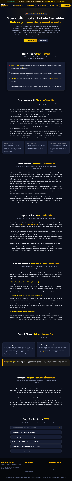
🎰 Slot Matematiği (17, 5)
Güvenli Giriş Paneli (28, 464)
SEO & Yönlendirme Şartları (54, 466)
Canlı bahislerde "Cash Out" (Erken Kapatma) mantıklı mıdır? (36, 441)
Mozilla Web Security (53, 464)
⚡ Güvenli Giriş (65, 5)
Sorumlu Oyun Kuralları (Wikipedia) (55, 469)
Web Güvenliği (45, 351)
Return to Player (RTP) (36, 112)
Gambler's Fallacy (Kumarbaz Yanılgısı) (29, 224)
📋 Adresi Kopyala (61, 1)
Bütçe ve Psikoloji (28, 469)
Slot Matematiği (28, 466)
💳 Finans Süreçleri (54, 5)
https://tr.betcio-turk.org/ (50, 1)
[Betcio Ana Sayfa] (6, 5)
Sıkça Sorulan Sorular (29, 471)
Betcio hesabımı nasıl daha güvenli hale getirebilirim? (36, 451)
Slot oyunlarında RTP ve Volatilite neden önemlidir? (36, 432)
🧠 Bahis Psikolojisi (42, 5)
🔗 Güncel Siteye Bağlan (30, 40)
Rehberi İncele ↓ (43, 40)
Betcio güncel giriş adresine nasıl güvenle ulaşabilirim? (36, 427)
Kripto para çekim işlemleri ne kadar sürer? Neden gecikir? (36, 437)
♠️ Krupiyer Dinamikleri (29, 5)
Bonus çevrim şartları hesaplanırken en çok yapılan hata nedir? (36, 446)
